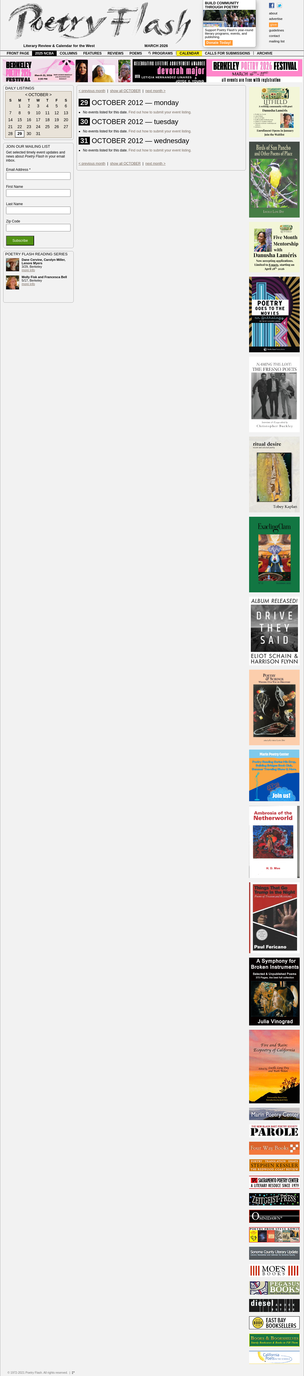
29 (19, 133)
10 (38, 113)
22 (19, 126)
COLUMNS (68, 53)
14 (10, 119)
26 (56, 126)
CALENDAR (189, 53)
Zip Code (13, 221)
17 (38, 119)
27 (66, 126)
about (273, 13)
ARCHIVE (265, 53)
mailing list (277, 41)
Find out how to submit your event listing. (160, 112)
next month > (155, 91)
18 (47, 119)
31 (38, 133)
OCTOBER (39, 94)
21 (10, 126)
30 (29, 133)
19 (56, 119)
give (273, 24)
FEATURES (92, 53)
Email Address (18, 169)
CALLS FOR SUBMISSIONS (227, 53)
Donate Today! (218, 43)
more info (28, 270)
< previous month (92, 91)
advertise (276, 18)
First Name (14, 186)
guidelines (276, 30)
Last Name (14, 204)
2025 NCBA (44, 53)
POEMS (135, 53)
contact (274, 36)
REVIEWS (115, 53)
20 (66, 119)
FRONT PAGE (18, 53)
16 (29, 119)
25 (47, 126)
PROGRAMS (160, 53)
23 (29, 126)
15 (19, 119)
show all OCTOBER (125, 91)
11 (47, 113)
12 (56, 113)
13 (66, 113)
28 (10, 133)
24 (38, 126)
